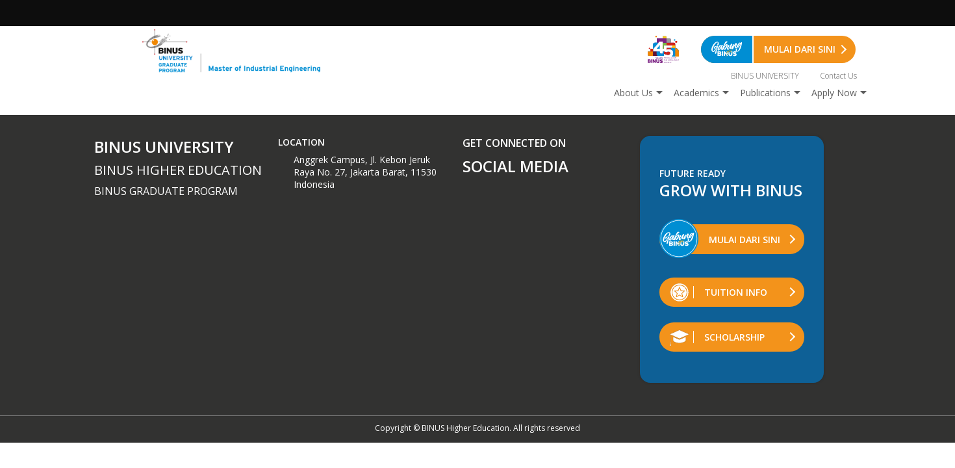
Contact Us (838, 75)
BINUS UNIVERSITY (765, 75)
